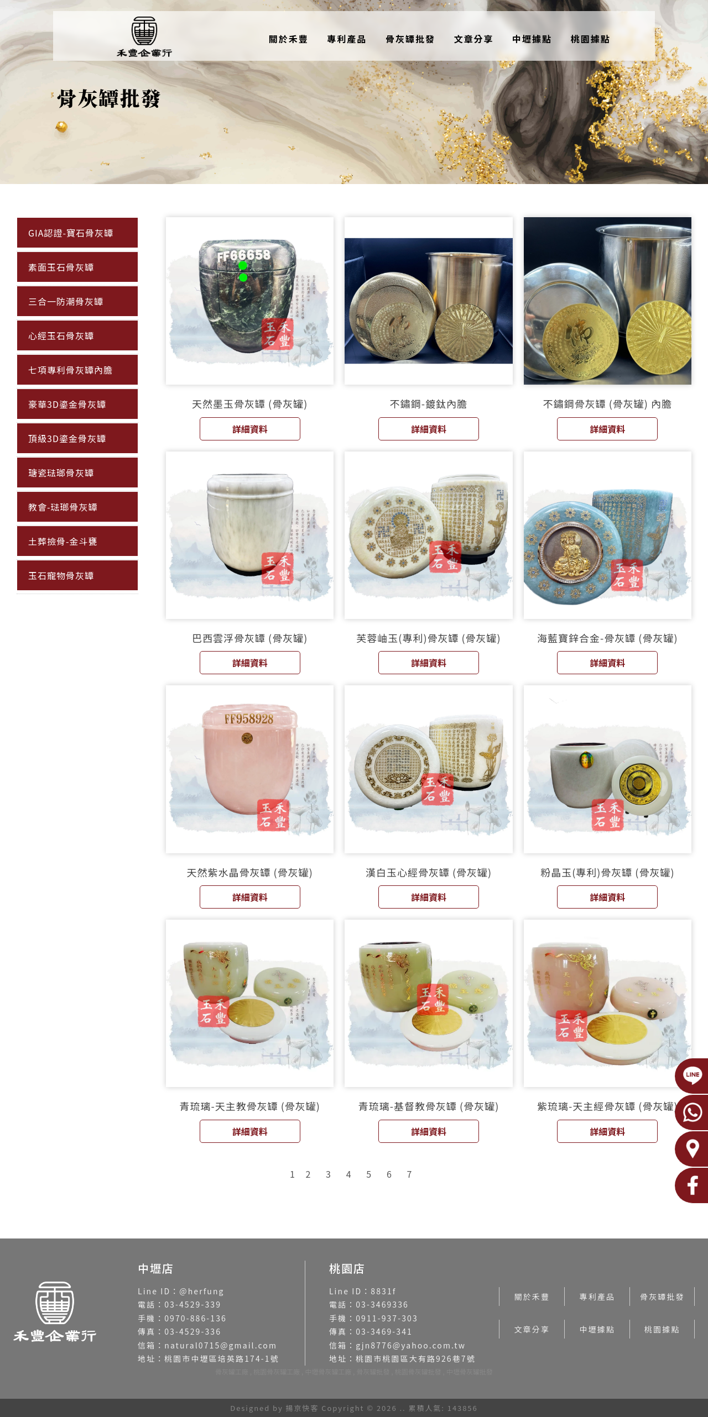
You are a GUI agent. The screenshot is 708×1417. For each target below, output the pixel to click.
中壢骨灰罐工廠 (328, 1371)
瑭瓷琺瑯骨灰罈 (61, 472)
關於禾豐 (289, 38)
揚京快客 (302, 1408)
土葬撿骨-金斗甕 (63, 541)
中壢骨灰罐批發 (469, 1371)
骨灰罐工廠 (231, 1371)
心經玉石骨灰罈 (61, 335)
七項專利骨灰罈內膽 (70, 369)
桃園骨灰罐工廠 (276, 1371)
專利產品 (347, 38)
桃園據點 (591, 38)
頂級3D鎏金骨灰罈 (67, 438)
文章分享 (473, 38)
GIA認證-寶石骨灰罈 (70, 232)
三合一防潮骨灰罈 (65, 301)
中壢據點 (532, 38)
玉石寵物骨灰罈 (61, 575)
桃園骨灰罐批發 (418, 1371)
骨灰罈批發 (410, 38)
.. (402, 1408)
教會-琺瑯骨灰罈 (63, 506)
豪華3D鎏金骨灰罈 (67, 404)
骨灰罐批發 (373, 1371)
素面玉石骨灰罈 (61, 267)
